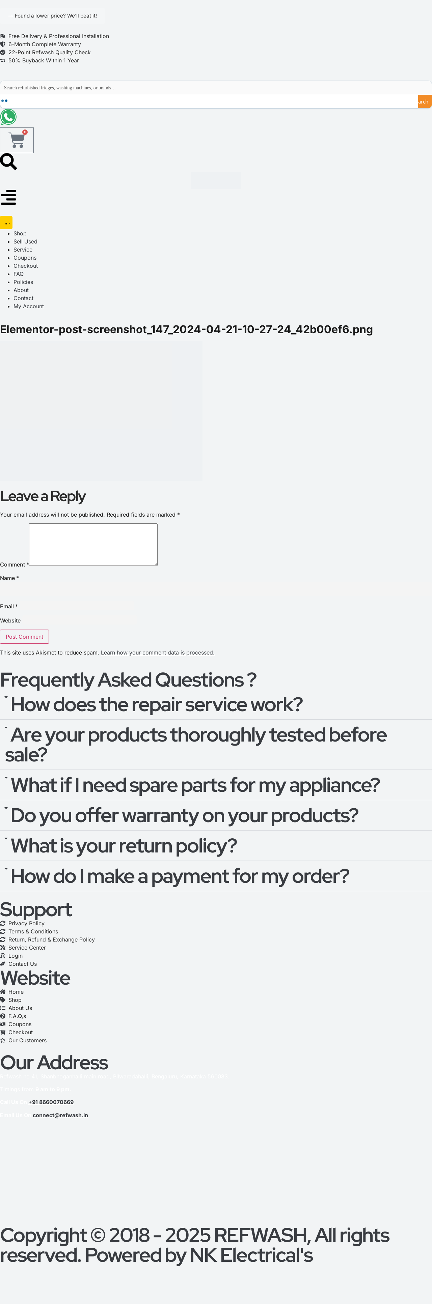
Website (10, 632)
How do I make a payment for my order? (179, 887)
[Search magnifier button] (425, 102)
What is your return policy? (123, 857)
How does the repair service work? (156, 716)
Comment (14, 576)
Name (9, 589)
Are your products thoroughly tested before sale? (196, 756)
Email (9, 617)
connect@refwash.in (60, 1126)
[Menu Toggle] (6, 226)
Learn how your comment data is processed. (158, 664)
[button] (216, 716)
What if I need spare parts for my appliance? (195, 796)
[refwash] (216, 1186)
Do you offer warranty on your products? (184, 826)
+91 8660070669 (51, 1113)
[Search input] (216, 88)
